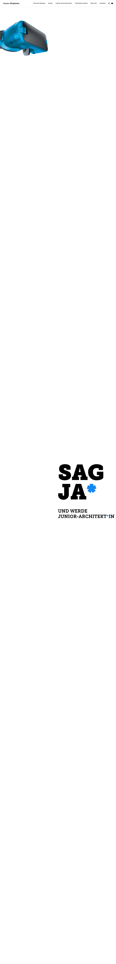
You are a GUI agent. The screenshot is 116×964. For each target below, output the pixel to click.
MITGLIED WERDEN (39, 3)
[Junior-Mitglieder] (11, 3)
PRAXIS (50, 3)
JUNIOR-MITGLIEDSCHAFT (63, 3)
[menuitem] (39, 3)
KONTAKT (103, 3)
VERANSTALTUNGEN (81, 3)
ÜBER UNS (93, 3)
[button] (109, 3)
